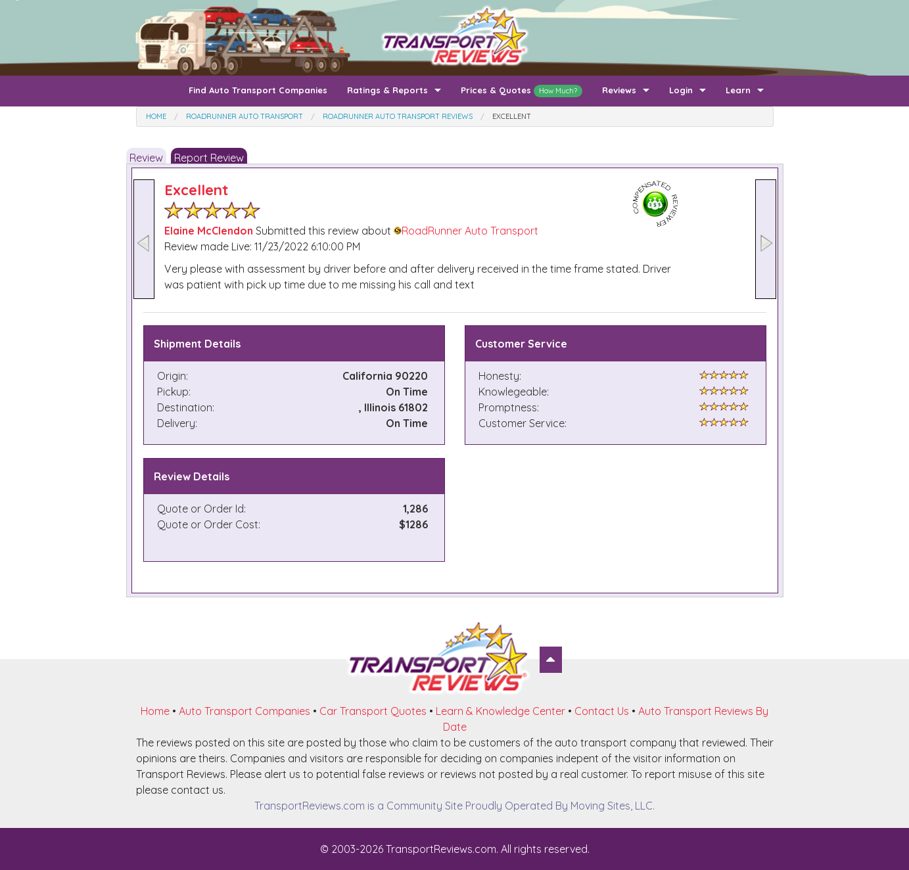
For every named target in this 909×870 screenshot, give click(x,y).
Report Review (209, 157)
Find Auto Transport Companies (258, 90)
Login (681, 90)
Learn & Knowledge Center (500, 711)
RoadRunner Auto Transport (466, 230)
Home (155, 711)
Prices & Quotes (521, 91)
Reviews (619, 90)
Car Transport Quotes (373, 711)
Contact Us (601, 711)
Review (146, 157)
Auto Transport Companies (244, 711)
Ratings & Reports (387, 90)
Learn (738, 90)
